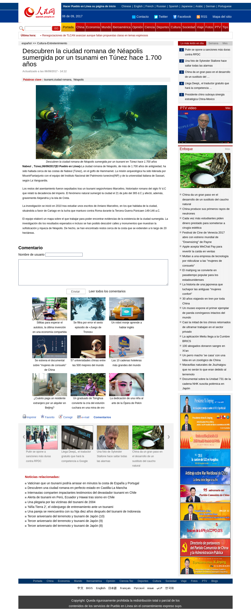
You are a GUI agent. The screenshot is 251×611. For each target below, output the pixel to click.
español (27, 43)
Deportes (163, 27)
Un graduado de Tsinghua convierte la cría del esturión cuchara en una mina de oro (88, 403)
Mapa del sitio (222, 16)
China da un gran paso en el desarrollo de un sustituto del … (207, 74)
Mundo (106, 27)
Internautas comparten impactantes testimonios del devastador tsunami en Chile (82, 492)
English (138, 6)
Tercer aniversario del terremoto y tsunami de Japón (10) (66, 516)
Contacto (140, 16)
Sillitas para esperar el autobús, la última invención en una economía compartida (49, 327)
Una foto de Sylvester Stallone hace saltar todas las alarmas (112, 456)
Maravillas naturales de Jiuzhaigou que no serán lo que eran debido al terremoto (204, 369)
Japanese (187, 6)
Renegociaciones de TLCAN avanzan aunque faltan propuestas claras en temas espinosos (95, 35)
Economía (93, 27)
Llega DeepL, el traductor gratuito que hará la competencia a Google (76, 456)
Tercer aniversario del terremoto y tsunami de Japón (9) (65, 521)
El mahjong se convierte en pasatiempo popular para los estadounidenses (200, 275)
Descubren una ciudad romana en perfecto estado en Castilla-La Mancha (77, 488)
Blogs (214, 581)
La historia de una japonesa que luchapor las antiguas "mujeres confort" (202, 289)
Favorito (47, 417)
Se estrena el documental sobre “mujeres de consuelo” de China (49, 365)
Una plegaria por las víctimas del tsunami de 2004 (62, 502)
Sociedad (188, 27)
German (210, 6)
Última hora (28, 35)
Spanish (173, 6)
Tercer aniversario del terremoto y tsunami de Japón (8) (65, 525)
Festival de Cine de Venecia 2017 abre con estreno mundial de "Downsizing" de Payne (203, 237)
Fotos (209, 27)
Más (227, 108)
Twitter (161, 16)
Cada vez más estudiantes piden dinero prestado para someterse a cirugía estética (203, 223)
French (149, 6)
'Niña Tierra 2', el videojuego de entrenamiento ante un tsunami (70, 507)
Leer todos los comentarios (107, 291)
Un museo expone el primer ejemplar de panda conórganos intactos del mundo (205, 312)
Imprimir (29, 417)
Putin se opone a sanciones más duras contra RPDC (38, 456)
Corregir (66, 417)
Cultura (176, 27)
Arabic (199, 6)
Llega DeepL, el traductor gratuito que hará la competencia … (207, 86)
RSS (202, 16)
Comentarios (102, 417)
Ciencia (150, 27)
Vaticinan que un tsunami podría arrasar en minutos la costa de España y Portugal (83, 483)
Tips (225, 27)
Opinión (137, 27)
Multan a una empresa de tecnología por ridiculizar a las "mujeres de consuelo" (205, 261)
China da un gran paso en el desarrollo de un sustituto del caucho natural (147, 458)
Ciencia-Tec (126, 581)
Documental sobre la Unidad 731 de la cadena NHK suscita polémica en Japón (206, 383)
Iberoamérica (122, 27)
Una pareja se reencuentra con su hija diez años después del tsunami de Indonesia (84, 511)
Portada (68, 27)
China (80, 27)
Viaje (200, 27)
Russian (161, 6)
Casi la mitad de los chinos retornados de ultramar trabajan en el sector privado (206, 327)
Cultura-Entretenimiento (52, 43)
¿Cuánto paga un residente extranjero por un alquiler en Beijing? (49, 403)
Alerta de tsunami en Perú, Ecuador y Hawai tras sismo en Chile (71, 497)
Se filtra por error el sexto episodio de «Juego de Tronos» (88, 327)
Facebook (182, 16)
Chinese (126, 6)
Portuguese (225, 6)
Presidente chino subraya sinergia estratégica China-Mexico (205, 97)
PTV (218, 27)
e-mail (83, 417)
